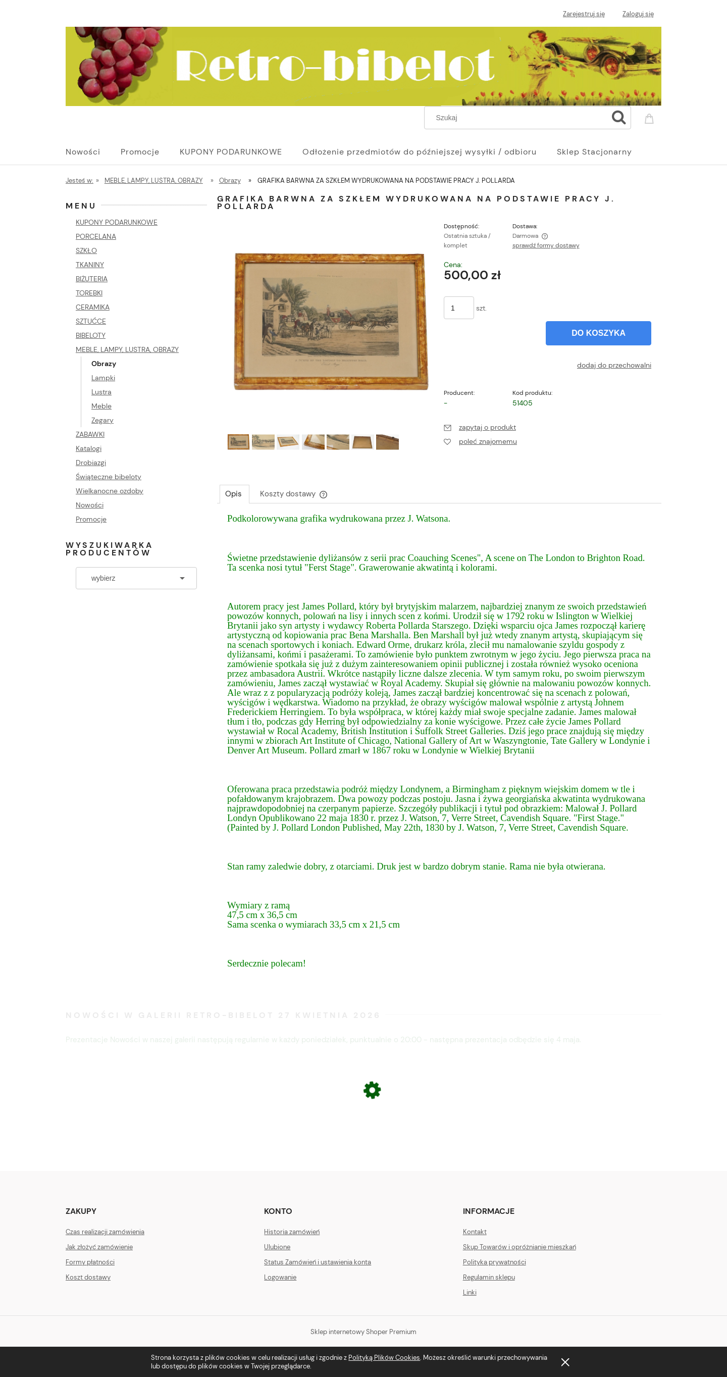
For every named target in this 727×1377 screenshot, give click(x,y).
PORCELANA (96, 236)
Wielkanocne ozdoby (109, 490)
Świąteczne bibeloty (108, 476)
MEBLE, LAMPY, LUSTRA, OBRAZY (127, 349)
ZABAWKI (90, 434)
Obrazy (103, 363)
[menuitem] (93, 152)
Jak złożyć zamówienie (99, 1247)
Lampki (103, 377)
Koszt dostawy (88, 1277)
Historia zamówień (292, 1232)
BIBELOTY (91, 335)
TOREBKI (89, 292)
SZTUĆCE (91, 321)
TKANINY (90, 264)
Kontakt (475, 1232)
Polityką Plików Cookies (384, 1357)
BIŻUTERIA (92, 278)
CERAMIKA (93, 307)
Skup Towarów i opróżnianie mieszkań (519, 1247)
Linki (470, 1292)
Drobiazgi (91, 462)
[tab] (234, 494)
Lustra (101, 391)
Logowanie (280, 1277)
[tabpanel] (439, 751)
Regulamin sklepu (489, 1277)
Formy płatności (90, 1262)
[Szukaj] (619, 117)
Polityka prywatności (494, 1262)
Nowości (89, 504)
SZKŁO (86, 250)
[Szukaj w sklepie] (518, 118)
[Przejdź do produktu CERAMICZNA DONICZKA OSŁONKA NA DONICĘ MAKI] (363, 1150)
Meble (101, 406)
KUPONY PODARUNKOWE (117, 222)
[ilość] (459, 307)
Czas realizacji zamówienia (105, 1232)
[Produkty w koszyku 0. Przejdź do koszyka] (650, 116)
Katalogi (88, 448)
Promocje (91, 519)
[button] (480, 427)
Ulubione (277, 1247)
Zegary (102, 420)
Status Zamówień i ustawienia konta (317, 1262)
